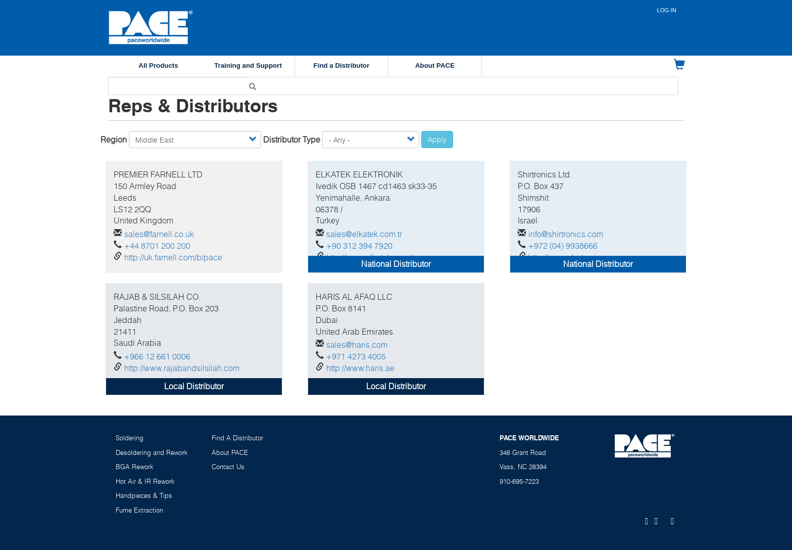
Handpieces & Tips (144, 495)
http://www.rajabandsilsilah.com (181, 368)
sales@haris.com (356, 345)
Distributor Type (291, 139)
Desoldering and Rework (152, 452)
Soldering (129, 438)
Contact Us (228, 467)
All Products (158, 65)
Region (114, 139)
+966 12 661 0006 (157, 356)
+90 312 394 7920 (359, 246)
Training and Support (248, 65)
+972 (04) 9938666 (563, 246)
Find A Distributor (237, 438)
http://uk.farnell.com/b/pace (173, 257)
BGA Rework (135, 467)
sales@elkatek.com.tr (364, 234)
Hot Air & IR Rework (145, 481)
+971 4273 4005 (356, 356)
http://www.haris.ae (360, 368)
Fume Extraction (139, 510)
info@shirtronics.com (565, 234)
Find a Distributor (342, 65)
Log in (666, 10)
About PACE (435, 65)
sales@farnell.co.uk (159, 234)
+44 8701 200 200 (157, 246)
